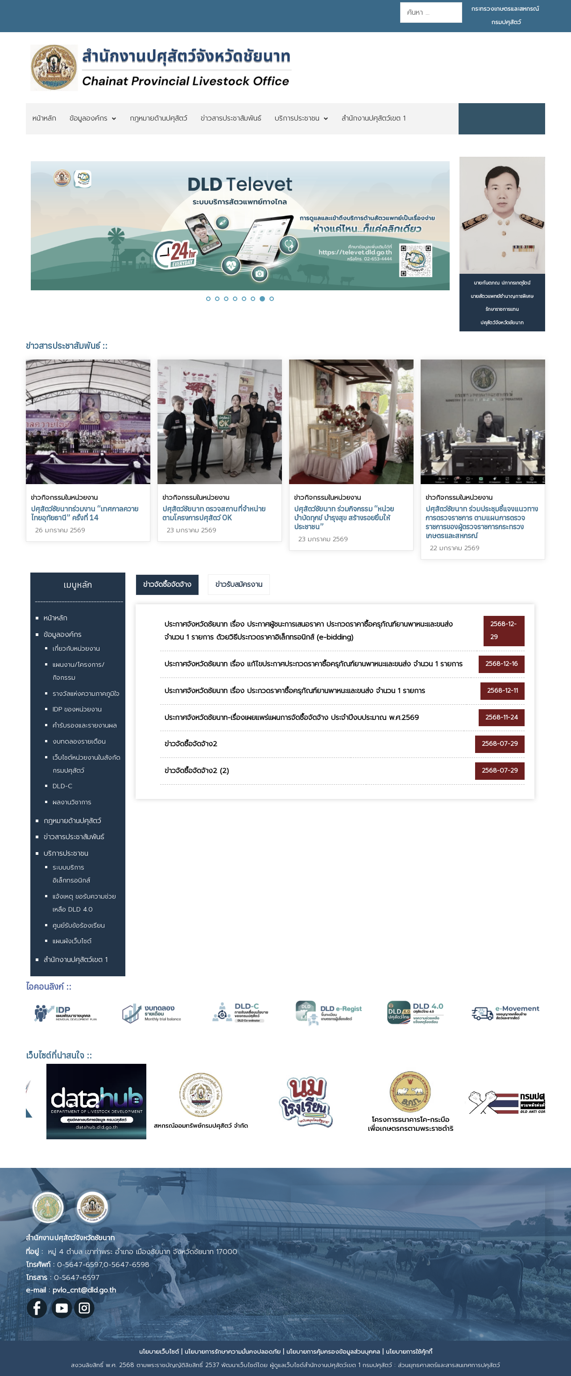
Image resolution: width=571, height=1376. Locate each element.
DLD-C (62, 786)
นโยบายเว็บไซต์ (159, 1351)
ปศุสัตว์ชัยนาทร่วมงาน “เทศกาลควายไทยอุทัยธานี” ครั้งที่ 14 (84, 513)
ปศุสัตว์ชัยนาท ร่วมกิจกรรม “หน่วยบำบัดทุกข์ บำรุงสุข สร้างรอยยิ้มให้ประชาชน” (344, 517)
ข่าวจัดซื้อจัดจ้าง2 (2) (197, 770)
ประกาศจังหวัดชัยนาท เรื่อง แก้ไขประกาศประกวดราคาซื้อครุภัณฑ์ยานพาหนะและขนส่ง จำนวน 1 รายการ (314, 664)
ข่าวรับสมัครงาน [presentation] (238, 584)
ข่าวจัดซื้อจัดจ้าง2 (191, 744)
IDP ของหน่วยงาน (77, 709)
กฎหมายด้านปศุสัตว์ (72, 821)
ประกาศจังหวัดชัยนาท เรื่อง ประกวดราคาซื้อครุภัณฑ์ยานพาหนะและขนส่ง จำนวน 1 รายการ (295, 691)
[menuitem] (44, 118)
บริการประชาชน (66, 853)
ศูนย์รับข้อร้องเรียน (79, 925)
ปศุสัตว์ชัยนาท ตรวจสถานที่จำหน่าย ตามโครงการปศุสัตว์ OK (213, 513)
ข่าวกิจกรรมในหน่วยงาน (64, 497)
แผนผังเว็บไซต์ (72, 941)
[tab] (167, 585)
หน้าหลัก (55, 618)
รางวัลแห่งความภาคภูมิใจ (86, 693)
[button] (208, 299)
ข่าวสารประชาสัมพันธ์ (74, 837)
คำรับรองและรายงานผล (85, 725)
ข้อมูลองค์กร (63, 634)
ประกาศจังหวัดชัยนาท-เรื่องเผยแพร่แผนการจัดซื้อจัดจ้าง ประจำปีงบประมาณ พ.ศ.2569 (292, 717)
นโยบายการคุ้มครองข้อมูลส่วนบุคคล (333, 1351)
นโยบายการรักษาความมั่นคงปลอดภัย (233, 1351)
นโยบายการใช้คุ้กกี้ (409, 1351)
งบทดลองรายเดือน (79, 741)
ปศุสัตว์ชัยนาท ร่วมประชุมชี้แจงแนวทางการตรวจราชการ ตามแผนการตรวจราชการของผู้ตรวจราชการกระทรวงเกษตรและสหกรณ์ (482, 522)
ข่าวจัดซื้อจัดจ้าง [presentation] (167, 584)
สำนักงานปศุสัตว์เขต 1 (76, 959)
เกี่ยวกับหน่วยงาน (76, 648)
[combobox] (431, 12)
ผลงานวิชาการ (72, 802)
